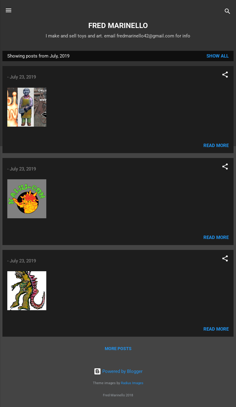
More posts (118, 348)
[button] (225, 75)
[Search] (227, 12)
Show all (217, 56)
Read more (216, 145)
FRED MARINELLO (118, 25)
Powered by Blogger (118, 371)
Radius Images (132, 383)
